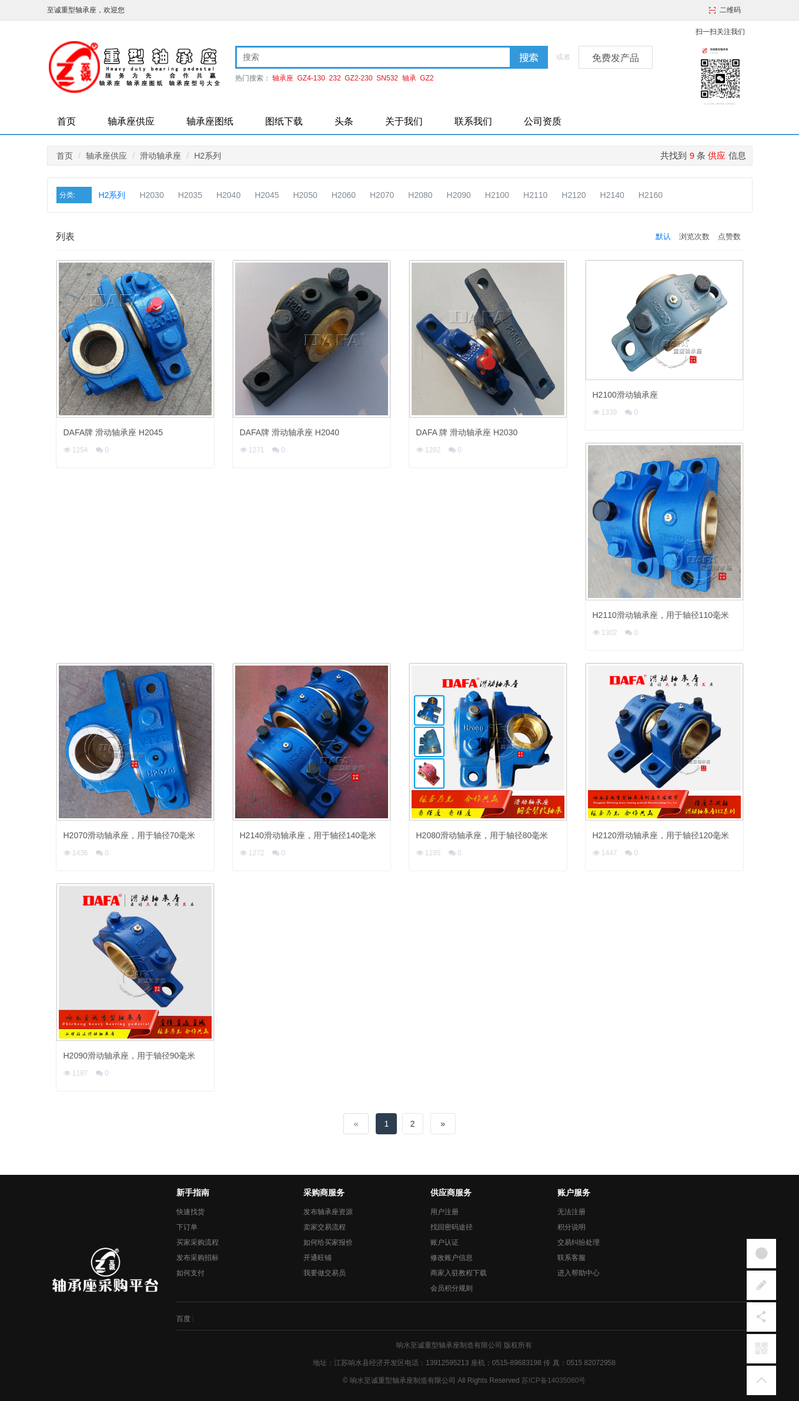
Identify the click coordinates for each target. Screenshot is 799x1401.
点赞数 (729, 236)
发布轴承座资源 (328, 1212)
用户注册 (444, 1212)
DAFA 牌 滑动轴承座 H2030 (467, 432)
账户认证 (444, 1242)
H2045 (267, 195)
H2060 (344, 195)
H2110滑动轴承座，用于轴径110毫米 (661, 615)
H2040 (228, 195)
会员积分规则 (451, 1288)
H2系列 (207, 155)
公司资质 (542, 121)
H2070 (382, 195)
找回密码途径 (451, 1227)
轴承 (409, 78)
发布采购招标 (197, 1258)
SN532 (387, 78)
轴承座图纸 (209, 121)
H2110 (535, 195)
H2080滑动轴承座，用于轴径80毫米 (482, 835)
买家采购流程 (197, 1242)
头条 (344, 121)
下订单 (187, 1227)
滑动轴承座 (160, 155)
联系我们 (473, 121)
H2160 (650, 195)
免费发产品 (615, 58)
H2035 (190, 195)
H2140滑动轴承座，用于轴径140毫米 (308, 835)
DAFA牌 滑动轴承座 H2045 (113, 432)
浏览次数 (694, 236)
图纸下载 (284, 121)
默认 (663, 236)
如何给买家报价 (328, 1242)
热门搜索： (252, 78)
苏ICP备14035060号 (553, 1380)
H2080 (420, 195)
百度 (183, 1319)
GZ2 (426, 78)
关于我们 (404, 121)
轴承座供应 (131, 121)
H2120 (573, 195)
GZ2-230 (358, 78)
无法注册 (571, 1212)
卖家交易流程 (324, 1227)
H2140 (612, 195)
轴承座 (282, 78)
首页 (66, 121)
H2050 (305, 195)
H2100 (497, 195)
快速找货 (190, 1212)
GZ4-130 (311, 78)
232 (335, 78)
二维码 (730, 10)
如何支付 (190, 1273)
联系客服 (571, 1258)
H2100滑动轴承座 (625, 394)
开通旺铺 (317, 1258)
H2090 (459, 195)
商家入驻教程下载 (458, 1273)
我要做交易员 (324, 1273)
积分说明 (571, 1227)
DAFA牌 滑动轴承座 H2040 (290, 432)
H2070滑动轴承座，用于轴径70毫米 (129, 835)
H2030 (151, 195)
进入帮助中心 (578, 1273)
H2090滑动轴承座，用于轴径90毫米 (129, 1055)
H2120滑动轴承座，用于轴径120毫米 (661, 835)
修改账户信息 (451, 1258)
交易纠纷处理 (578, 1242)
